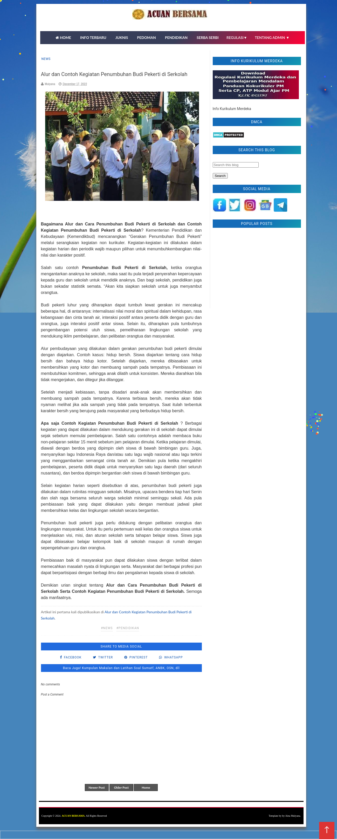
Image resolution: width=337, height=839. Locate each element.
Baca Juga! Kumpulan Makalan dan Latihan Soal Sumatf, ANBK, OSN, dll (121, 668)
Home (146, 787)
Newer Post (96, 787)
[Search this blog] (236, 165)
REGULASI (236, 37)
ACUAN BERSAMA (73, 815)
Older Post (121, 787)
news (46, 59)
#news (107, 628)
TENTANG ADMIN (272, 37)
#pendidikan (127, 628)
